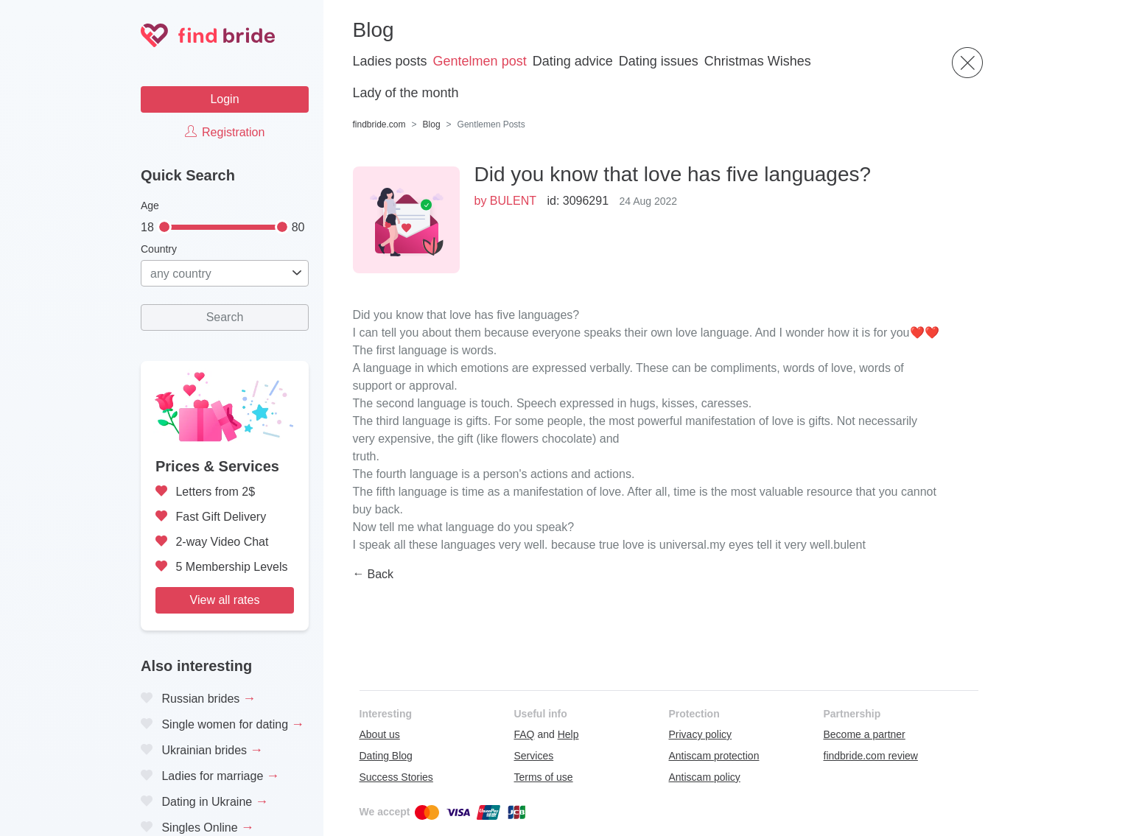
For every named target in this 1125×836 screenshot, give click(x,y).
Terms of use (543, 777)
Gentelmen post (480, 61)
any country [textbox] (180, 273)
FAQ (524, 734)
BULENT (513, 200)
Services (534, 756)
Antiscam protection (714, 756)
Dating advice (573, 61)
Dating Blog (386, 756)
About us (380, 734)
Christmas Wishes (757, 61)
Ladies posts (390, 61)
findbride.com (379, 124)
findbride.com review (871, 756)
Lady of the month (406, 92)
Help (568, 734)
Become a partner (864, 734)
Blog (432, 124)
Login (224, 99)
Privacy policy (700, 734)
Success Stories (396, 777)
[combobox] (225, 273)
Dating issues (658, 61)
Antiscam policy (704, 777)
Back (381, 574)
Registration (225, 132)
